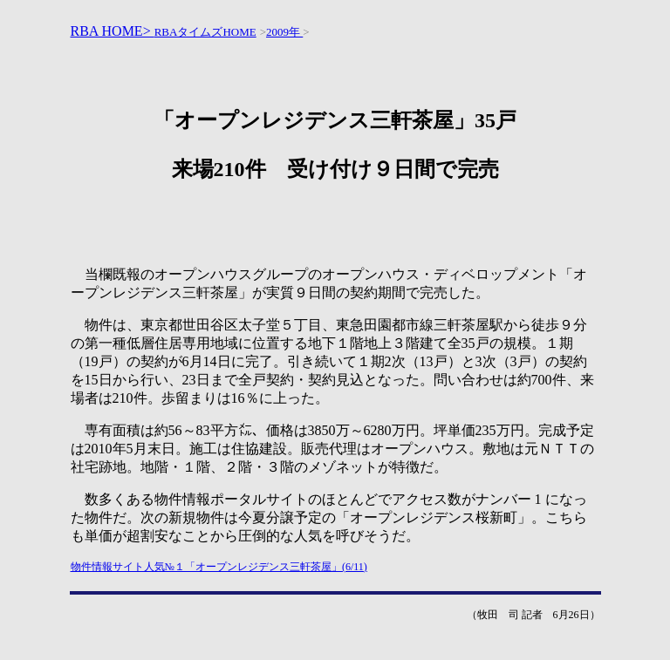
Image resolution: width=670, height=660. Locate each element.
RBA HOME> (112, 31)
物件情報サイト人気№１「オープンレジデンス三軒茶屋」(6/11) (219, 567)
